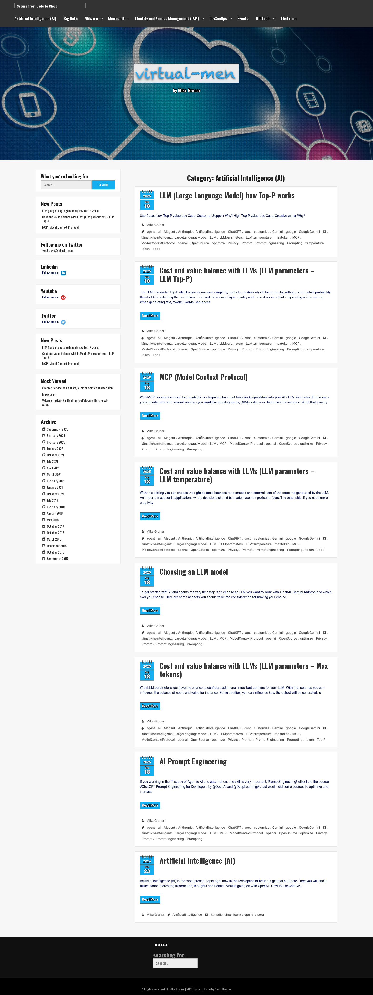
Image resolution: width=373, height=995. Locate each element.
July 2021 (52, 461)
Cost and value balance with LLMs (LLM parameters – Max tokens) (223, 664)
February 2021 (56, 480)
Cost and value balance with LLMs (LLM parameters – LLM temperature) (215, 468)
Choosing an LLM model (164, 565)
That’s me (288, 18)
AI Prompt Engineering (163, 754)
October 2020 (55, 493)
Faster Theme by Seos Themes (212, 988)
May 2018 (53, 519)
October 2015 (55, 552)
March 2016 (54, 538)
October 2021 (55, 454)
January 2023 (55, 448)
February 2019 (56, 506)
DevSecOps (218, 18)
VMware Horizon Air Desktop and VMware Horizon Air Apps (75, 402)
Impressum (49, 394)
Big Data (71, 18)
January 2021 (55, 487)
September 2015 (57, 558)
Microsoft (116, 18)
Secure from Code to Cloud (37, 3)
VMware (91, 18)
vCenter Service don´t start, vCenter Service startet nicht (78, 387)
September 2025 (57, 428)
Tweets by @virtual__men (57, 250)
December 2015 (57, 545)
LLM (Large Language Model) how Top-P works (204, 190)
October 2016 (55, 532)
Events (242, 18)
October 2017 (55, 526)
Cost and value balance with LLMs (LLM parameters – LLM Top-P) (215, 267)
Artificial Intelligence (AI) (35, 18)
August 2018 (55, 513)
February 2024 (56, 435)
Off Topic (263, 18)
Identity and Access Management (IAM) (167, 18)
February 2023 (56, 442)
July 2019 (52, 500)
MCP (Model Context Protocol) (176, 370)
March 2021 (54, 474)
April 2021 (53, 467)
